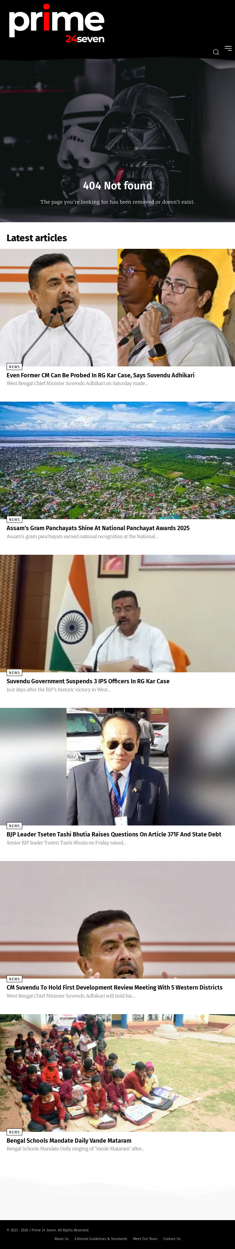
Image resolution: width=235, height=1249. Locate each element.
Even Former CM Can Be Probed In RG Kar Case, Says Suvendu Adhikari (101, 375)
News (14, 367)
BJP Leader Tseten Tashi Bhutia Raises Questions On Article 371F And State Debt (114, 834)
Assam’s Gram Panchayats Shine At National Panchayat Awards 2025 (98, 528)
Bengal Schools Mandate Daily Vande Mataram (69, 1140)
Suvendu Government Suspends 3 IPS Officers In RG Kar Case (88, 681)
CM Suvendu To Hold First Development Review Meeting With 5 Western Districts (115, 987)
